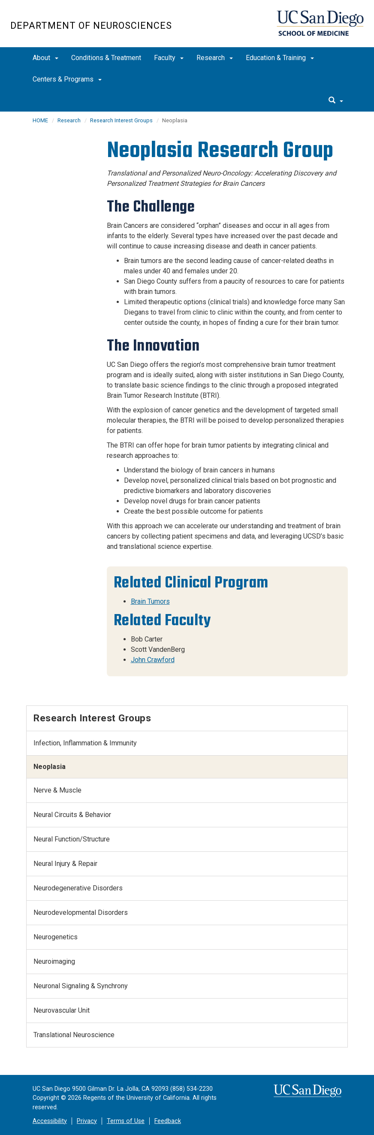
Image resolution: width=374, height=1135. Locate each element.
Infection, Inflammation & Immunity (85, 743)
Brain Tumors (150, 601)
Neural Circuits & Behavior (72, 815)
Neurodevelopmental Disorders (80, 912)
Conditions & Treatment (106, 58)
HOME (40, 120)
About (45, 58)
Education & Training (280, 58)
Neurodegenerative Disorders (78, 888)
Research (214, 58)
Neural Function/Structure (71, 839)
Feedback (167, 1121)
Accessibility (50, 1121)
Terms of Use (126, 1121)
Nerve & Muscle (57, 790)
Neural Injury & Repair (65, 864)
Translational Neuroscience (74, 1035)
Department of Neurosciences (91, 25)
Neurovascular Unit (61, 1010)
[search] (336, 101)
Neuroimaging (54, 961)
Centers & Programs (67, 79)
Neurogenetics (55, 937)
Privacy (87, 1121)
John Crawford (153, 660)
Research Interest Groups (121, 120)
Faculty (169, 58)
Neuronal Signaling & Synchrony (80, 986)
